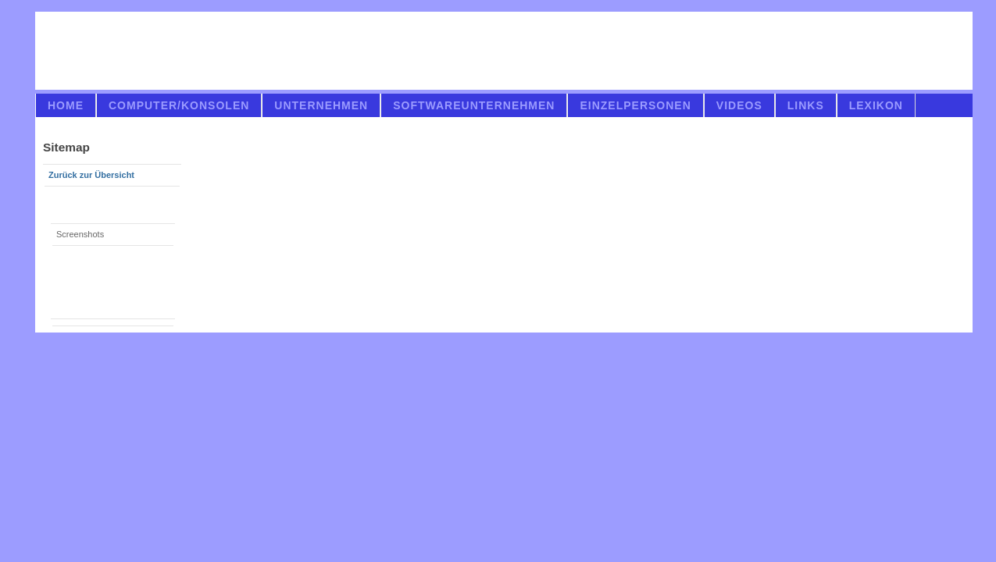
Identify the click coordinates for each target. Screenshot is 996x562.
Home (66, 105)
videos (739, 105)
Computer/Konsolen (179, 105)
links (805, 105)
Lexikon (876, 105)
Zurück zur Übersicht (91, 175)
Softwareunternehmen (474, 105)
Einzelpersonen (635, 105)
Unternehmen (321, 105)
